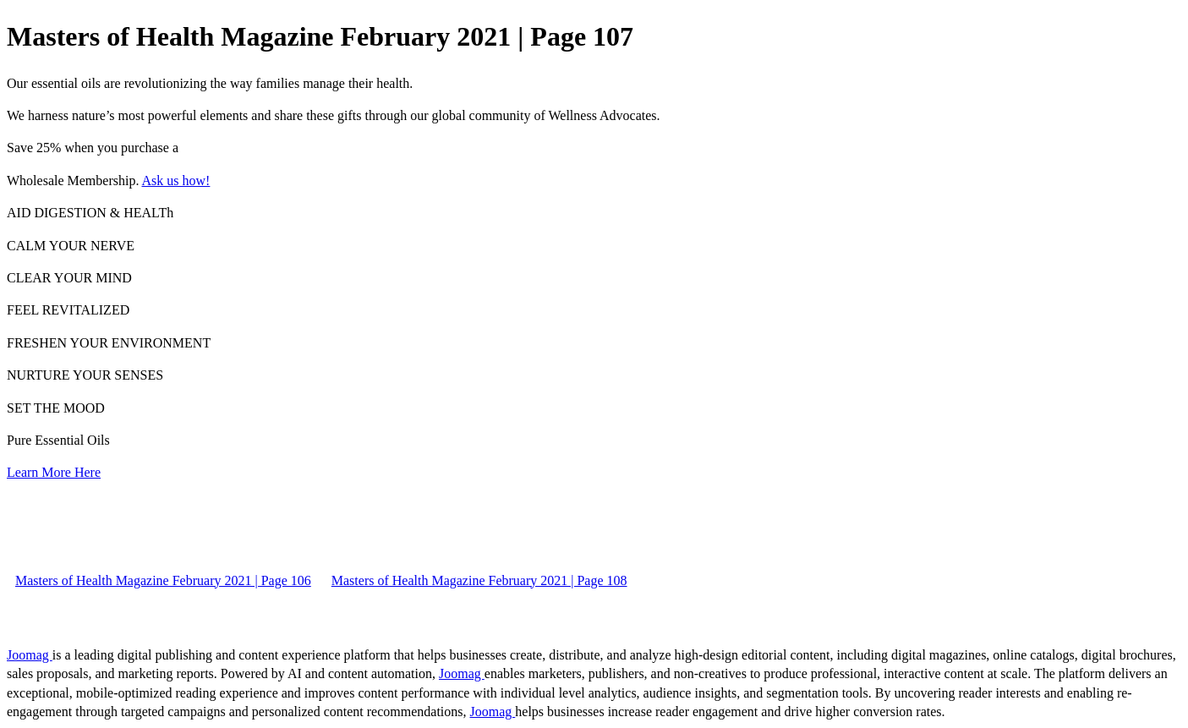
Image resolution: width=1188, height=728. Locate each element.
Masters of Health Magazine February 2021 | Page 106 (163, 580)
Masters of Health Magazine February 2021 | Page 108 (479, 580)
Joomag (29, 655)
